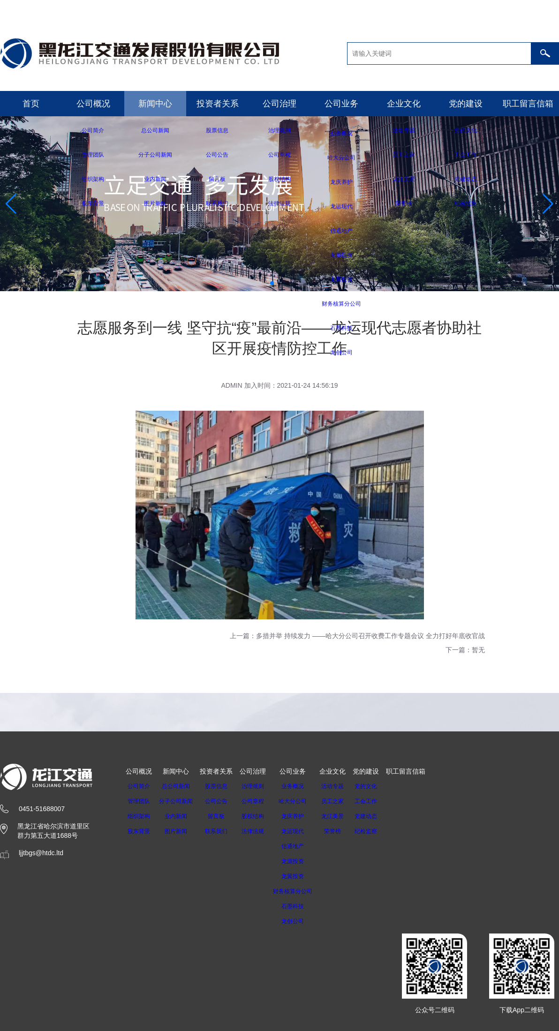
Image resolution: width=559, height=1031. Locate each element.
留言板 (222, 816)
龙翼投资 (301, 876)
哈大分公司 (301, 801)
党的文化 (378, 786)
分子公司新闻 (178, 801)
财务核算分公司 (302, 891)
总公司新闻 (178, 786)
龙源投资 (301, 861)
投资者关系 (217, 103)
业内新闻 (179, 816)
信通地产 (301, 846)
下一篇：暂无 (465, 650)
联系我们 (222, 831)
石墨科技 (301, 906)
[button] (272, 283)
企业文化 (404, 103)
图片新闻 (179, 831)
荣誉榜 (345, 831)
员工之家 (345, 801)
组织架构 (139, 816)
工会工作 (378, 801)
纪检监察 (378, 831)
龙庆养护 (301, 816)
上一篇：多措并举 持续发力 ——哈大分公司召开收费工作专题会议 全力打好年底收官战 (357, 636)
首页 (31, 103)
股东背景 (139, 831)
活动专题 (345, 786)
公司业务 (341, 103)
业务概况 (301, 786)
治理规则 (258, 786)
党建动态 (378, 816)
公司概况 (93, 103)
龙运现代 (301, 831)
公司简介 (139, 786)
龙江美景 (345, 816)
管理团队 (139, 801)
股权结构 (258, 816)
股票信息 (222, 786)
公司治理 (279, 103)
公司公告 (222, 801)
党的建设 (466, 103)
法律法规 (258, 831)
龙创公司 (301, 921)
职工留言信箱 (528, 103)
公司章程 (258, 801)
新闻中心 (155, 103)
